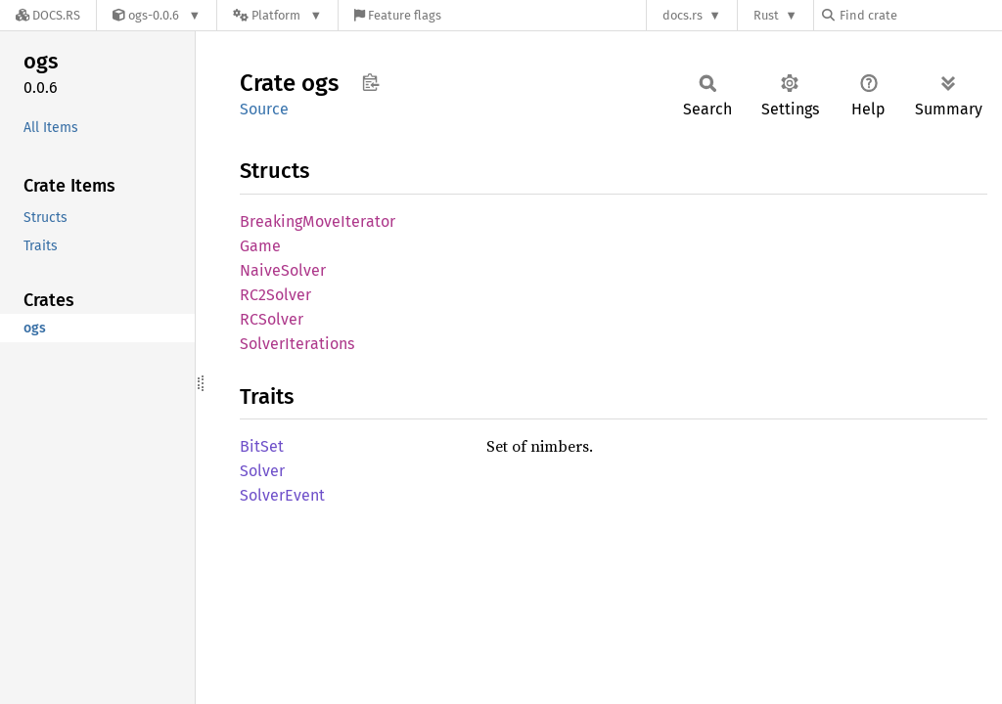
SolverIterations (297, 343)
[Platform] (277, 15)
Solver (262, 471)
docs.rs (682, 15)
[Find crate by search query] (920, 15)
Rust (766, 15)
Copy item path (370, 82)
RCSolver (271, 319)
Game (260, 246)
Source (264, 109)
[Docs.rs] (48, 15)
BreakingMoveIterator (317, 221)
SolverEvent (282, 495)
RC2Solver (275, 295)
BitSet (262, 446)
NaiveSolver (283, 270)
